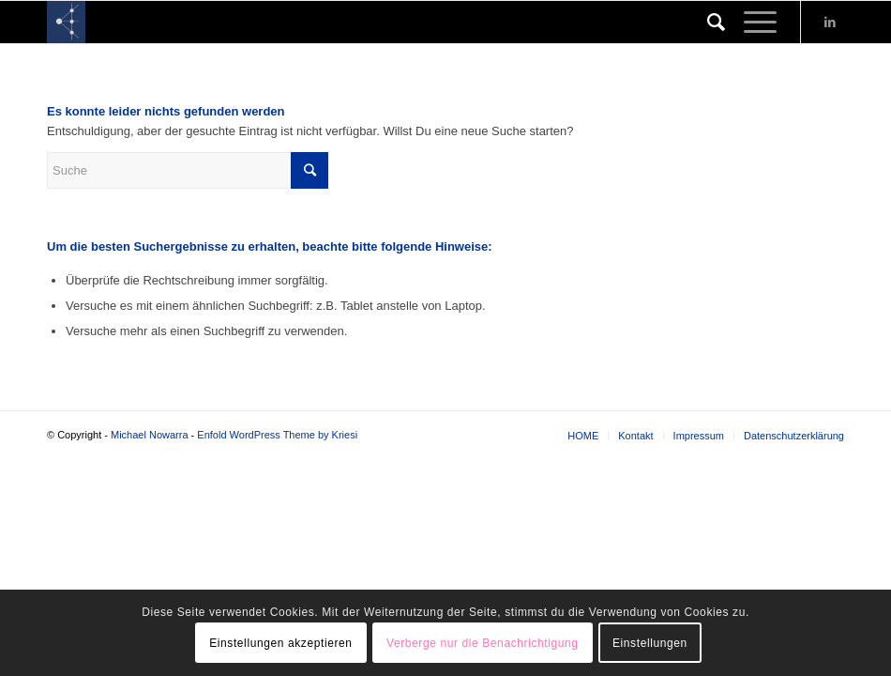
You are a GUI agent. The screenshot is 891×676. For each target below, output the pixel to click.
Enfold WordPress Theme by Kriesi (277, 434)
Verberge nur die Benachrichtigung (482, 643)
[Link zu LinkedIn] (830, 22)
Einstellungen (649, 643)
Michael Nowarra (150, 434)
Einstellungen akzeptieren (280, 643)
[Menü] (751, 22)
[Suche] (706, 22)
